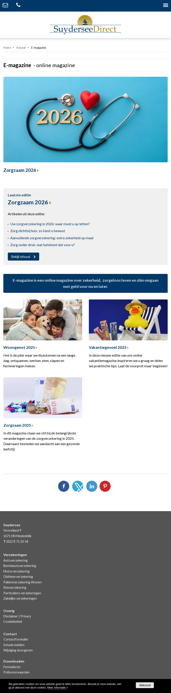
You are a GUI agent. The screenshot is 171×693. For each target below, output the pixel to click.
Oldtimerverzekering (18, 577)
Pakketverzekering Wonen (22, 582)
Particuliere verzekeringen (22, 593)
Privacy (25, 616)
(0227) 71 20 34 (17, 541)
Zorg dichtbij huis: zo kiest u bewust (37, 231)
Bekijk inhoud (20, 257)
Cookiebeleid (12, 621)
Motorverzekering (16, 571)
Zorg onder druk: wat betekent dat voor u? (42, 245)
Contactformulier (15, 639)
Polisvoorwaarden (16, 672)
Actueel (21, 47)
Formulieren (11, 667)
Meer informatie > (57, 687)
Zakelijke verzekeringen (20, 598)
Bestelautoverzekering (19, 566)
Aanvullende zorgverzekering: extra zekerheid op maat (52, 238)
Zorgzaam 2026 (19, 170)
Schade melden (13, 645)
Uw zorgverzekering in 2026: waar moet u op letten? (50, 224)
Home (7, 47)
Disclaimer (10, 616)
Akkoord (145, 685)
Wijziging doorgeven (18, 650)
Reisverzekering (14, 587)
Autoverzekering (15, 560)
